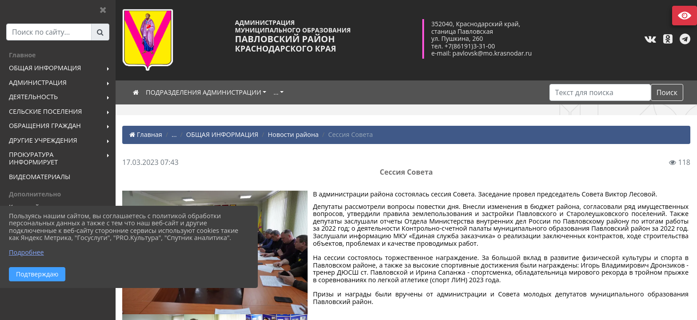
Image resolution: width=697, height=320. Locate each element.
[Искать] (600, 92)
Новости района (293, 134)
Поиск (667, 92)
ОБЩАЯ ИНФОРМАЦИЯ (222, 134)
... (275, 92)
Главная (145, 134)
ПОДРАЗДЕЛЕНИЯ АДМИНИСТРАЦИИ (203, 92)
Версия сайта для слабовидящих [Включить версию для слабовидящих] (684, 15)
